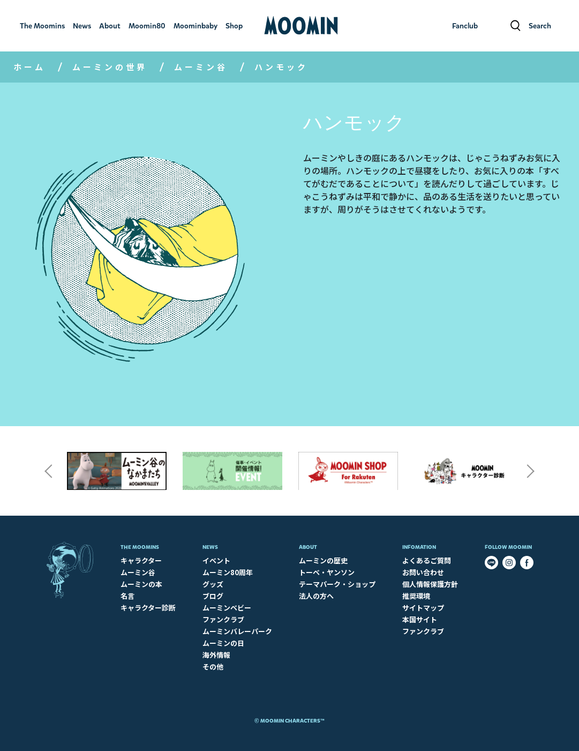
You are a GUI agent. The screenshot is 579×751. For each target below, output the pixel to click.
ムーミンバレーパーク (237, 631)
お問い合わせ (423, 572)
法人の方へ (316, 595)
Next (530, 471)
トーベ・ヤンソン (327, 572)
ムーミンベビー (226, 607)
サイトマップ (423, 607)
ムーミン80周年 (227, 572)
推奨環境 (416, 595)
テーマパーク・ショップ (337, 584)
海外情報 (216, 654)
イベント (216, 560)
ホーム (29, 66)
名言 (127, 595)
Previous (48, 471)
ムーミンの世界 (109, 66)
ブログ (212, 595)
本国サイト (419, 619)
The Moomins (140, 547)
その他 (212, 666)
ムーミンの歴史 (323, 560)
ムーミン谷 (201, 66)
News (210, 547)
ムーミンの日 (223, 643)
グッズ (212, 584)
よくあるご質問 (426, 560)
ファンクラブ (223, 619)
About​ (308, 547)
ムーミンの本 (141, 584)
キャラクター (141, 560)
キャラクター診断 (148, 607)
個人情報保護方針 (430, 584)
